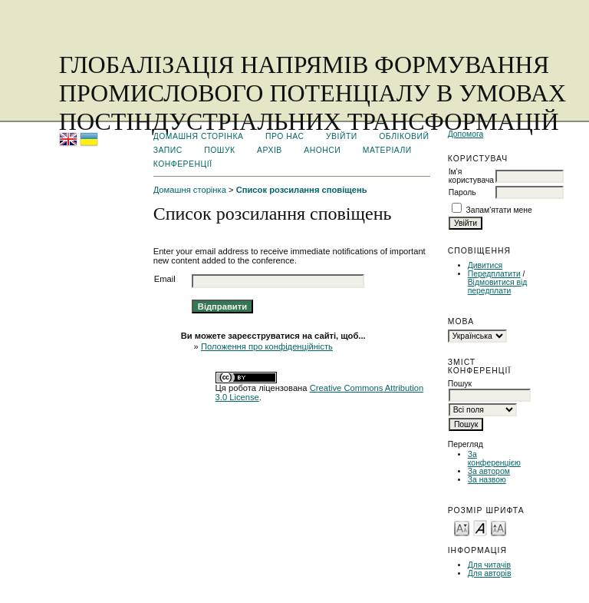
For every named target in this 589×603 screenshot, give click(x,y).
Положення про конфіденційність (267, 346)
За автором (489, 471)
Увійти (341, 136)
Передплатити (494, 274)
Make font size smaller (461, 527)
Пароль (462, 192)
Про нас (284, 136)
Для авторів (490, 573)
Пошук (219, 150)
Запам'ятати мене (499, 210)
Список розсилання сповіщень (301, 189)
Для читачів (489, 565)
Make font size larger (498, 527)
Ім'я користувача (471, 175)
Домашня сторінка (198, 136)
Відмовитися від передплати (498, 286)
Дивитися (485, 265)
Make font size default (480, 527)
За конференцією (494, 458)
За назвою (487, 479)
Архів (269, 150)
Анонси (322, 150)
